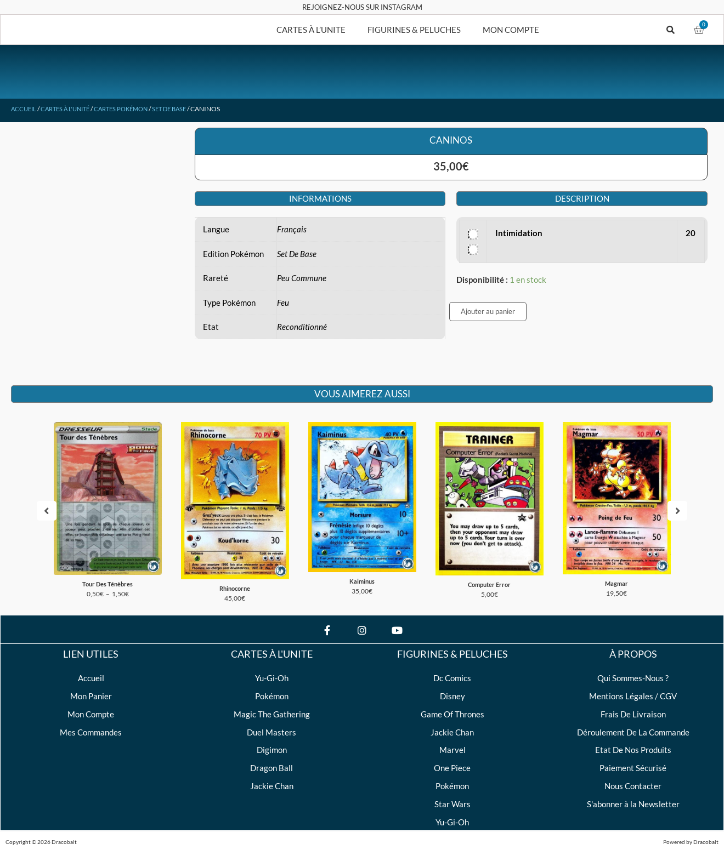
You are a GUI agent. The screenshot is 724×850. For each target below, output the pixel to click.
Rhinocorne (235, 585)
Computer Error (489, 582)
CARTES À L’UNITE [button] (311, 30)
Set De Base (184, 109)
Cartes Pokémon (131, 109)
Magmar (616, 581)
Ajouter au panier (488, 311)
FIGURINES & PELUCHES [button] (414, 30)
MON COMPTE (511, 30)
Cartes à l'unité (70, 109)
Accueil (24, 109)
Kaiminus (362, 578)
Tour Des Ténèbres (107, 581)
